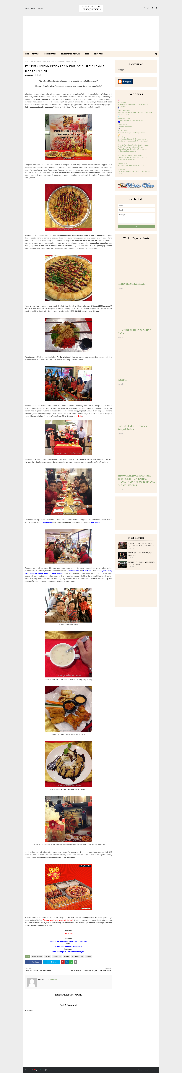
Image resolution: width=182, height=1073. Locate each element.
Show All (121, 173)
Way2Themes (41, 1070)
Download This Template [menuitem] (70, 54)
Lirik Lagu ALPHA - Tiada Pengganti (130, 120)
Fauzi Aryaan (47, 522)
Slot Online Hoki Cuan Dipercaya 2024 (131, 165)
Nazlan (40, 573)
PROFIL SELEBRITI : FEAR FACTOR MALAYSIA (140, 554)
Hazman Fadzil (74, 571)
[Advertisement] (91, 33)
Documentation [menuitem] (50, 54)
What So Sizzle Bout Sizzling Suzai (130, 155)
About (33, 8)
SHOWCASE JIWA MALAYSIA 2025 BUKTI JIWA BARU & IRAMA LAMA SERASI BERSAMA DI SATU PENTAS (136, 480)
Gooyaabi (57, 1070)
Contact (41, 8)
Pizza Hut (32, 61)
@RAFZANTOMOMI (124, 118)
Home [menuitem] (27, 54)
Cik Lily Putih (102, 571)
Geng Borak (122, 137)
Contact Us (154, 1070)
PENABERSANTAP (77, 956)
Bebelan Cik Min (123, 131)
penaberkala (29, 75)
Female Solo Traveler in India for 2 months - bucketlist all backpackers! (133, 150)
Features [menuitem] (35, 54)
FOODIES (47, 956)
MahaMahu (87, 571)
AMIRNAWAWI (122, 125)
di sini (80, 416)
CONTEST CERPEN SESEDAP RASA (134, 331)
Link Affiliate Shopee (125, 127)
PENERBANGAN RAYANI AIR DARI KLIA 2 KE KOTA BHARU (141, 563)
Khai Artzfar (95, 522)
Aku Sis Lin (122, 102)
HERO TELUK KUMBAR (131, 283)
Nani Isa (33, 573)
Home (27, 8)
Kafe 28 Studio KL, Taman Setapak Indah (132, 427)
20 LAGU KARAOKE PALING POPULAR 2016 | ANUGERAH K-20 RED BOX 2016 (141, 544)
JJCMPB (66, 956)
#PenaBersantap (37, 956)
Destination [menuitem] (98, 54)
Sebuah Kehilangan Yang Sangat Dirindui (132, 133)
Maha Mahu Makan (124, 110)
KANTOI (122, 379)
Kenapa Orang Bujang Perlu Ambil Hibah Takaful (134, 171)
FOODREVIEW (57, 956)
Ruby (46, 573)
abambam (121, 169)
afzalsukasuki (122, 163)
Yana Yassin (56, 573)
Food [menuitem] (87, 54)
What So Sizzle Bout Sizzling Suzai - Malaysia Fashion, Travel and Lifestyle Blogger (133, 146)
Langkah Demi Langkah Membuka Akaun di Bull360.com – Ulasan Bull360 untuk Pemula (133, 140)
